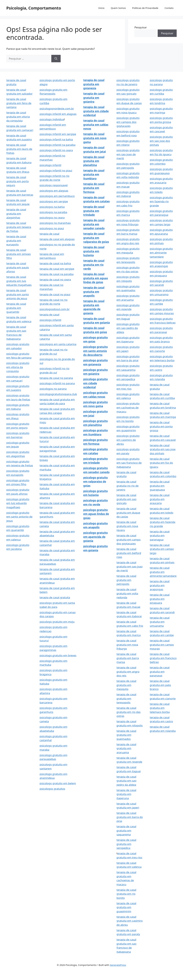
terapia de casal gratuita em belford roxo (129, 553)
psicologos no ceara (52, 217)
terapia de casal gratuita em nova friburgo (127, 644)
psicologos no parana (53, 388)
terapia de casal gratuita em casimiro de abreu (130, 921)
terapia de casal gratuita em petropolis (126, 580)
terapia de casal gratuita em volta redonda (127, 593)
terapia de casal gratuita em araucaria (160, 499)
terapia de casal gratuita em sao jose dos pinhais (163, 449)
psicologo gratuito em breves (58, 655)
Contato (169, 8)
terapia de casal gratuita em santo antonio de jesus (17, 294)
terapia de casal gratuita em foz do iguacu (161, 463)
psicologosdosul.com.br (55, 309)
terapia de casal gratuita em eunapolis (16, 240)
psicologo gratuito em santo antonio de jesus (19, 516)
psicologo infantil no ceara (56, 150)
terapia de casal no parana (56, 378)
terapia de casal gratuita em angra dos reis (128, 671)
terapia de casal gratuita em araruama (126, 748)
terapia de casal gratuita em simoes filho (18, 254)
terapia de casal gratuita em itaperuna (126, 794)
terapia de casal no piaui (55, 294)
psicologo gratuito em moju (57, 621)
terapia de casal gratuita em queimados (126, 735)
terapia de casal (49, 233)
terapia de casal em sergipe (57, 269)
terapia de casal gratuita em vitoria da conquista (18, 116)
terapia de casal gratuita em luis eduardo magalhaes (19, 281)
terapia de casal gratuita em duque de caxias (128, 512)
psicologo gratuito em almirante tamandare (161, 252)
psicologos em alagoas (54, 190)
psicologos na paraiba (53, 212)
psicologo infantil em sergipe (58, 134)
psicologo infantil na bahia (56, 139)
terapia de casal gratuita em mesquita (126, 685)
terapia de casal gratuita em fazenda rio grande (162, 522)
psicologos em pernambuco (57, 196)
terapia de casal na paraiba (56, 274)
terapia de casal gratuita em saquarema (126, 830)
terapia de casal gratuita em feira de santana (18, 103)
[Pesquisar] (56, 58)
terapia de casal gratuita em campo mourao (162, 644)
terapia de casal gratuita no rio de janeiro (128, 485)
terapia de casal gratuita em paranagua (160, 535)
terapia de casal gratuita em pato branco (160, 685)
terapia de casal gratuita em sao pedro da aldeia (126, 780)
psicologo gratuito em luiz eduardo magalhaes (17, 503)
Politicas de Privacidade (145, 8)
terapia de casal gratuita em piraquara (160, 599)
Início (101, 8)
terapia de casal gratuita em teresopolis (126, 698)
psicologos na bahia (52, 207)
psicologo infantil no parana (57, 383)
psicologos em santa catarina (58, 344)
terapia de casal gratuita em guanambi (16, 308)
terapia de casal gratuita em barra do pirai (130, 817)
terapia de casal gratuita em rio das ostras (129, 712)
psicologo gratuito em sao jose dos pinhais (161, 141)
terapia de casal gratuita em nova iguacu (127, 526)
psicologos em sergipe (54, 201)
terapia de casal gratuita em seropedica (126, 844)
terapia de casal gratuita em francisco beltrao (163, 658)
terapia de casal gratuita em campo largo (162, 549)
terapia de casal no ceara (55, 279)
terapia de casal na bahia (55, 263)
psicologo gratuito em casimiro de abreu (128, 440)
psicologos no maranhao (55, 223)
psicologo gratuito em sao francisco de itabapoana (129, 463)
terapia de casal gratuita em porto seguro (17, 181)
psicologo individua (52, 119)
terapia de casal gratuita (55, 597)
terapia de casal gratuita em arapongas (160, 585)
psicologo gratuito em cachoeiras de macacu (128, 407)
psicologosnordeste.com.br (57, 108)
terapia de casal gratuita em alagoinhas (16, 213)
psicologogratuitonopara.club (58, 394)
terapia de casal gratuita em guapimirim (126, 907)
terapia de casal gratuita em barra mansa (128, 658)
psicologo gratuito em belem (58, 783)
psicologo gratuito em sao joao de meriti (128, 154)
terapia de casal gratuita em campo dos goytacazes (129, 539)
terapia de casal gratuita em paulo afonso (17, 267)
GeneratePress (118, 965)
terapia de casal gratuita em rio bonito (126, 894)
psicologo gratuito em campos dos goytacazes (128, 122)
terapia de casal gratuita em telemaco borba (160, 708)
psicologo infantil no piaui (56, 170)
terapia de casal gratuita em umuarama (160, 622)
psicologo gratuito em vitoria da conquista (17, 367)
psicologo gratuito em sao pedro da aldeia (128, 328)
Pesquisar (140, 27)
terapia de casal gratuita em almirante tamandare (163, 572)
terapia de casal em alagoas (57, 239)
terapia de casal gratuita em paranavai (160, 671)
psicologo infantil (50, 165)
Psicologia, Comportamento (33, 8)
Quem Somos (118, 8)
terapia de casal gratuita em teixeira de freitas (18, 227)
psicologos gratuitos (52, 788)
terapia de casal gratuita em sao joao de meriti (130, 566)
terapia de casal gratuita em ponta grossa (161, 426)
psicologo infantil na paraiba (57, 145)
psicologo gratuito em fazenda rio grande (161, 201)
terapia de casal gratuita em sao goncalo (126, 499)
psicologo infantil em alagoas (58, 114)
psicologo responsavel (54, 185)
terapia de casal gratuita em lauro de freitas (19, 149)
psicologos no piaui (52, 228)
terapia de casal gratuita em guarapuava (160, 485)
